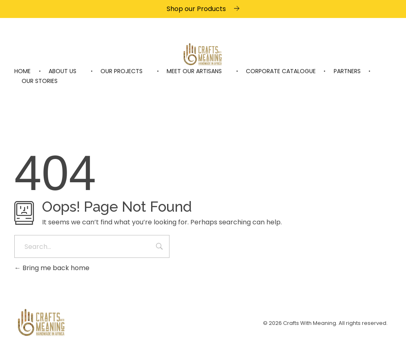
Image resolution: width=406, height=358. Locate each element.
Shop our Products (196, 8)
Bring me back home (51, 268)
